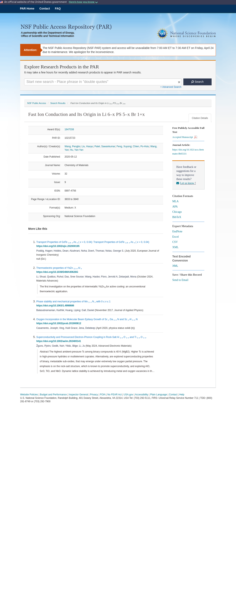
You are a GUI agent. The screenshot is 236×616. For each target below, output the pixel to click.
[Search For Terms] (102, 81)
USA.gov (128, 394)
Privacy (94, 394)
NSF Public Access (36, 103)
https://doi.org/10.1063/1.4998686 (55, 305)
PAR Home (27, 8)
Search (197, 81)
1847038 (69, 129)
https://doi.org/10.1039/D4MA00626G (57, 272)
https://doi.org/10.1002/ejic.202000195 (58, 246)
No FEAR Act (114, 394)
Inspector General (78, 394)
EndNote (177, 231)
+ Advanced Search (170, 87)
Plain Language (158, 394)
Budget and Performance (53, 394)
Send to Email (180, 280)
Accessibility (141, 394)
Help (181, 394)
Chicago (177, 211)
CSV (175, 241)
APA (175, 206)
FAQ (58, 8)
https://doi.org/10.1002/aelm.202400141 (59, 341)
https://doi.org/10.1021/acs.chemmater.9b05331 (188, 151)
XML (175, 247)
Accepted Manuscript (184, 137)
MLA (175, 201)
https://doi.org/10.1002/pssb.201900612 (59, 323)
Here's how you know (83, 2)
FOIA (102, 394)
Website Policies (29, 394)
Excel (175, 236)
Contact (44, 8)
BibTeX (176, 217)
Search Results (57, 103)
